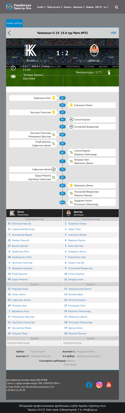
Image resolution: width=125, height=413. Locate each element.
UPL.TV (98, 7)
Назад (9, 33)
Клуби (40, 7)
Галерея (90, 7)
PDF (114, 33)
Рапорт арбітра (14, 23)
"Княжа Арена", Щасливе (33, 76)
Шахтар (94, 60)
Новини (67, 7)
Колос (31, 60)
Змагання (77, 7)
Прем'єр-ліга (53, 7)
